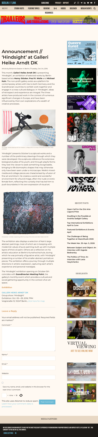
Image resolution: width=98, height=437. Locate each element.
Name (5, 354)
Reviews (47, 8)
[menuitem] (19, 9)
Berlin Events (86, 8)
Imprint (66, 3)
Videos (63, 8)
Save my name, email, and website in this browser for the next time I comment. (26, 388)
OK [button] (16, 433)
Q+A (55, 8)
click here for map (36, 301)
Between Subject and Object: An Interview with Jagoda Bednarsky (81, 250)
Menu (5, 9)
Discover (73, 8)
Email (5, 364)
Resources (49, 12)
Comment (6, 325)
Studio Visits (19, 8)
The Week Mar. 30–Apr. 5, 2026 (81, 243)
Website (5, 373)
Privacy (58, 3)
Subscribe (45, 3)
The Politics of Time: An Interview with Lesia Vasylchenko (77, 259)
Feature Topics (33, 8)
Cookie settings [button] (8, 433)
